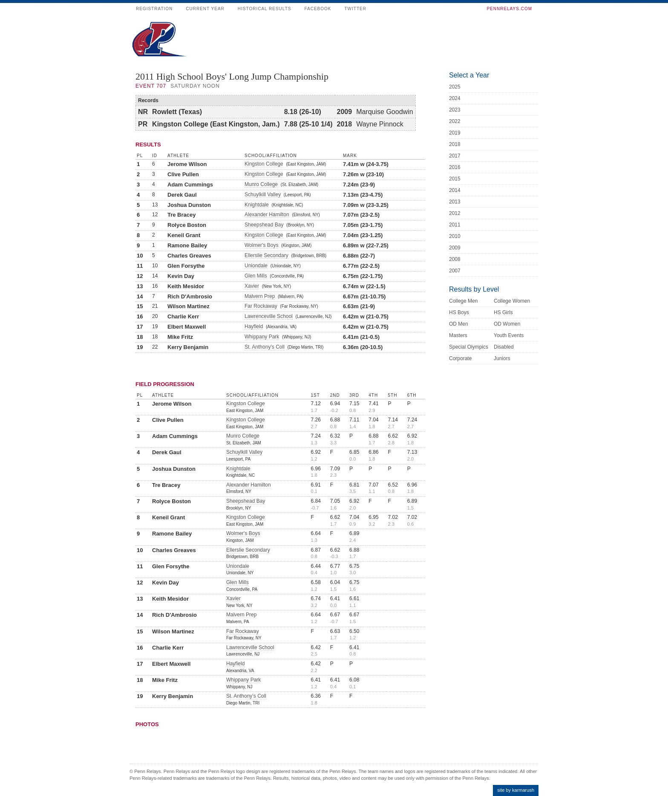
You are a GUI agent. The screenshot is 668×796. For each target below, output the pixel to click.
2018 (455, 144)
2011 (455, 225)
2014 (455, 190)
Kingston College (264, 164)
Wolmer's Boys (261, 245)
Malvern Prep (260, 296)
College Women (512, 301)
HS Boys (459, 312)
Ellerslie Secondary (266, 255)
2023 (455, 110)
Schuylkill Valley (263, 195)
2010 (455, 236)
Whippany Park (262, 337)
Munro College (261, 184)
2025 (455, 87)
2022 (455, 121)
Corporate (460, 358)
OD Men (458, 324)
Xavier (252, 286)
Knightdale (257, 205)
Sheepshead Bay (264, 225)
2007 (455, 271)
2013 (455, 202)
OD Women (507, 324)
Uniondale (256, 266)
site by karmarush (515, 790)
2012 (455, 213)
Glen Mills (256, 276)
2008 (455, 259)
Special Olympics (468, 347)
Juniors (502, 358)
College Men (463, 301)
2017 (455, 156)
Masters (458, 335)
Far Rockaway (261, 306)
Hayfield (254, 326)
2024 (455, 98)
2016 (455, 167)
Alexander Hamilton (267, 215)
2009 (455, 248)
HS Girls (503, 312)
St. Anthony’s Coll (265, 347)
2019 (455, 133)
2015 (455, 179)
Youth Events (509, 335)
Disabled (504, 347)
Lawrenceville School (269, 316)
